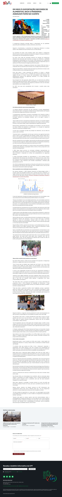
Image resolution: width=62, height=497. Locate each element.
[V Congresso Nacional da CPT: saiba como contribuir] (31, 417)
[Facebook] (10, 477)
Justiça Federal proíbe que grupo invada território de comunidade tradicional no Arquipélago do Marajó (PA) (49, 424)
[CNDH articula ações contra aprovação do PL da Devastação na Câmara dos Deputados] (12, 417)
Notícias (29, 3)
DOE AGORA (55, 3)
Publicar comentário (19, 453)
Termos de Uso (14, 471)
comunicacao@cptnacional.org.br (11, 486)
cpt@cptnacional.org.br (24, 486)
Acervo (35, 3)
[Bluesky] (7, 477)
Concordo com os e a (13, 472)
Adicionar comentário (17, 442)
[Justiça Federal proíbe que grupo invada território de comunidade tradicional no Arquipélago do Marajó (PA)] (50, 417)
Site (39, 438)
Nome (14, 438)
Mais (40, 3)
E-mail (27, 438)
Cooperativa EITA (12, 493)
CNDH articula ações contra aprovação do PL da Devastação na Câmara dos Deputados (11, 424)
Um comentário (13, 426)
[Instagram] (4, 477)
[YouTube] (13, 477)
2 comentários (32, 425)
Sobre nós (22, 3)
